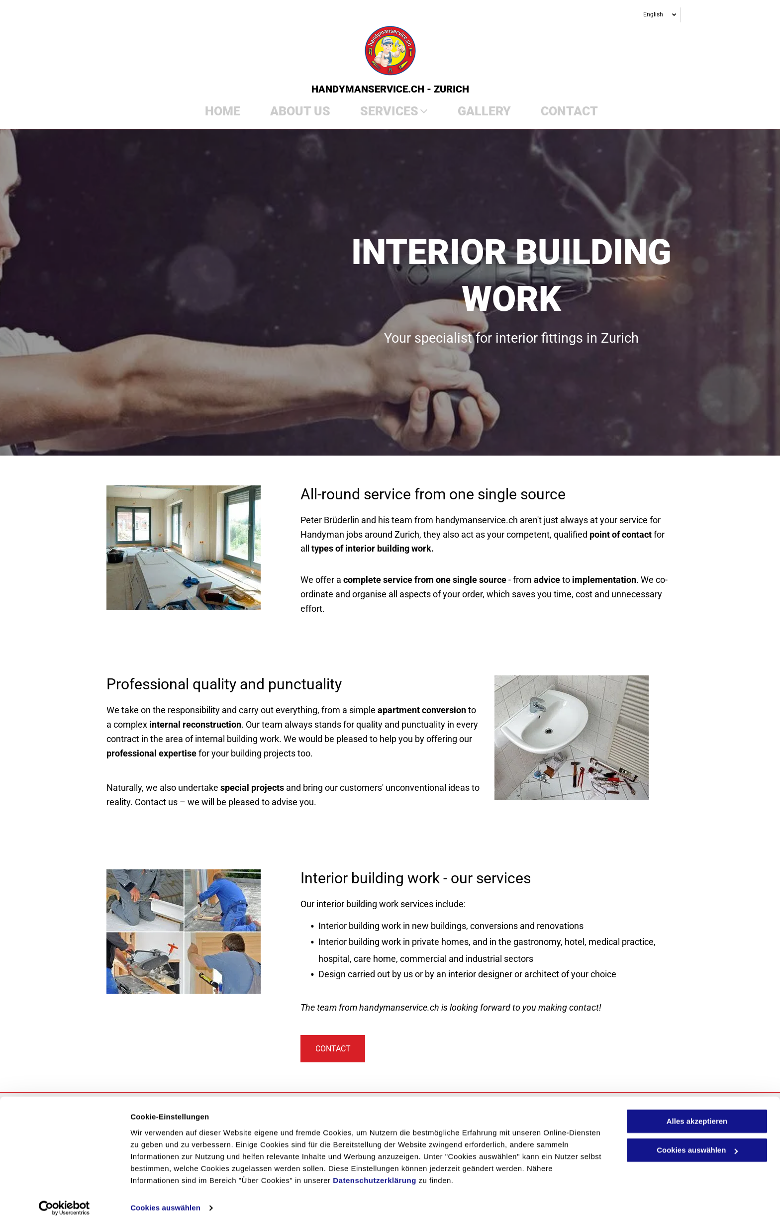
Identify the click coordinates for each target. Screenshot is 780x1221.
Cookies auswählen (165, 1201)
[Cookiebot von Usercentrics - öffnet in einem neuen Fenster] (64, 1201)
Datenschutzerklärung (374, 1174)
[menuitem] (215, 111)
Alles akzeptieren (697, 1115)
